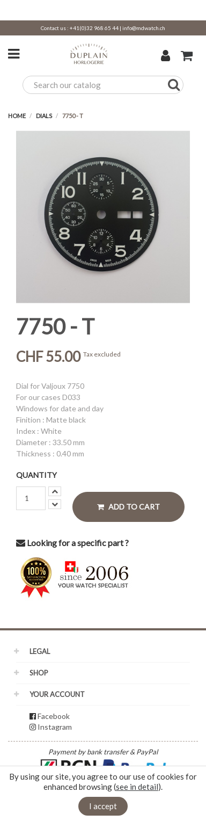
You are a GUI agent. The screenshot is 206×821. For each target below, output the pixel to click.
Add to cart (128, 506)
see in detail (137, 786)
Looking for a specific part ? (72, 542)
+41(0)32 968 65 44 (94, 28)
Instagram (55, 726)
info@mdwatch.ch (143, 28)
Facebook (54, 716)
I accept (103, 806)
